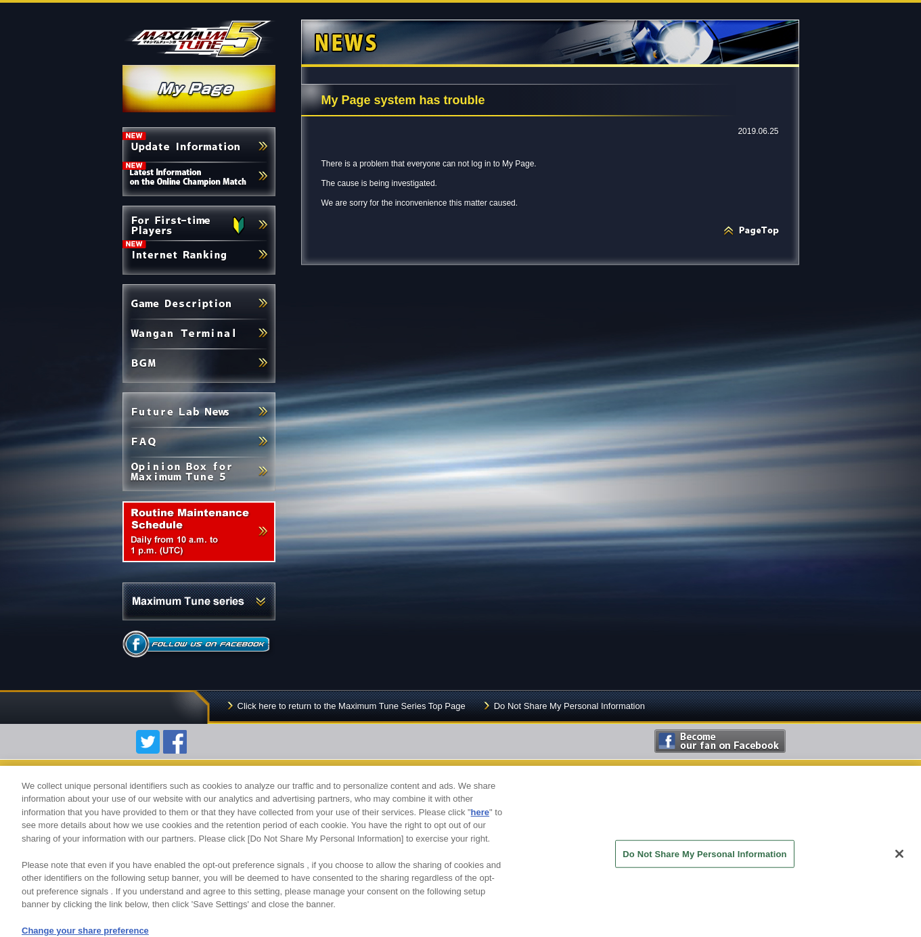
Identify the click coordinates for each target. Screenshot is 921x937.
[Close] (899, 864)
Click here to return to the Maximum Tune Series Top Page (352, 706)
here (480, 822)
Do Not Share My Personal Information (569, 706)
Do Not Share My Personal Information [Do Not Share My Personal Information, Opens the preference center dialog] (704, 864)
